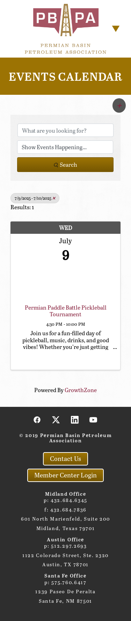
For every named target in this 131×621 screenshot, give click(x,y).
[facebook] (37, 419)
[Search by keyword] (65, 130)
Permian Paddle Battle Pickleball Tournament (66, 310)
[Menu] (116, 28)
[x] (56, 419)
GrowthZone (81, 390)
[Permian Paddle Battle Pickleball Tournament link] (65, 280)
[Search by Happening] (65, 147)
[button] (119, 105)
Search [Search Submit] (65, 164)
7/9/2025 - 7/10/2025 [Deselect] (35, 198)
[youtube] (93, 419)
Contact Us (65, 458)
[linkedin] (74, 419)
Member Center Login (65, 475)
